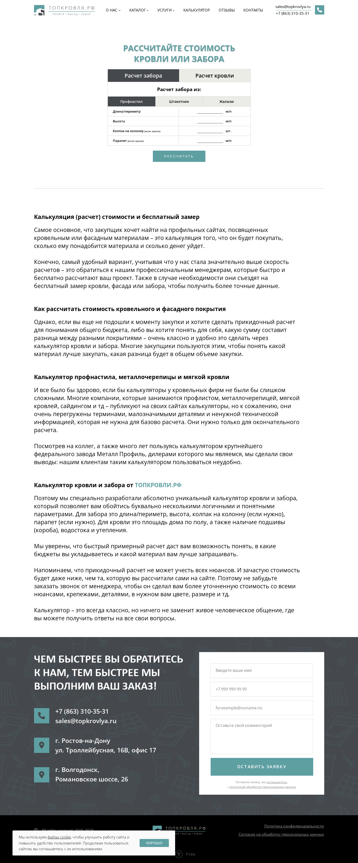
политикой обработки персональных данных (262, 787)
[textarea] (261, 737)
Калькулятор (196, 10)
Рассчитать (179, 156)
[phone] (261, 689)
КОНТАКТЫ (253, 10)
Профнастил (131, 101)
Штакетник (179, 101)
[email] (261, 708)
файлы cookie (59, 836)
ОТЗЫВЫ (227, 10)
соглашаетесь (276, 782)
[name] (261, 670)
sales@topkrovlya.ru (292, 6)
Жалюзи (226, 101)
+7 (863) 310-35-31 (292, 13)
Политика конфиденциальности (294, 825)
